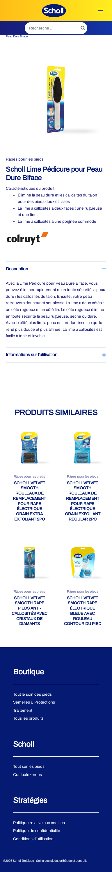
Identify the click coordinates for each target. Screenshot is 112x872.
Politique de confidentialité (36, 831)
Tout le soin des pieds (32, 694)
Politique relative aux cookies (39, 823)
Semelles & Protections (34, 702)
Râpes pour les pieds (25, 159)
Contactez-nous (27, 774)
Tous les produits (28, 718)
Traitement (22, 710)
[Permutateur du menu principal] (100, 10)
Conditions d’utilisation (33, 839)
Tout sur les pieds (29, 766)
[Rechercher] (83, 28)
